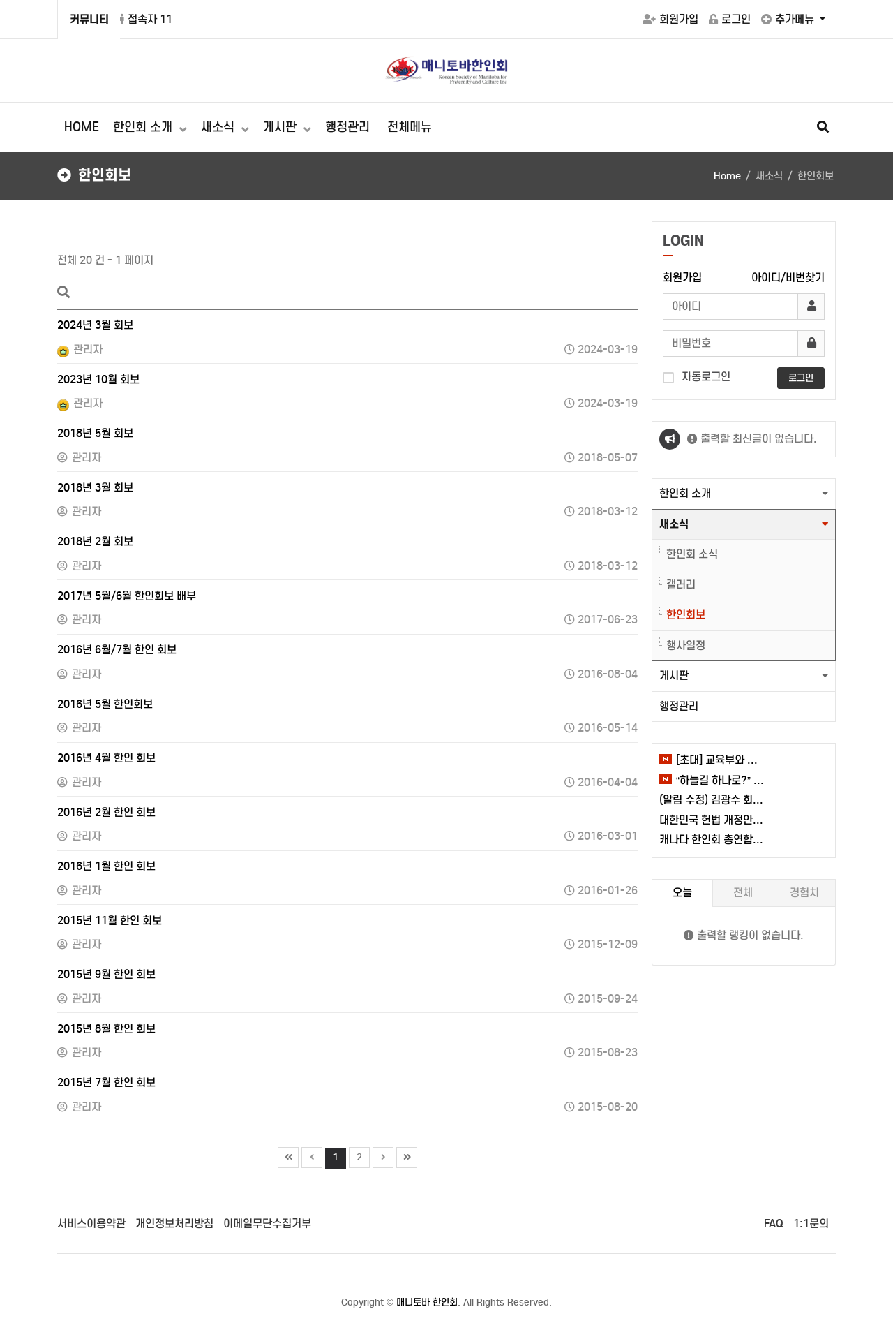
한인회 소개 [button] (685, 493)
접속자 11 (146, 19)
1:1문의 (811, 1223)
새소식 (219, 127)
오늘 (682, 892)
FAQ (773, 1223)
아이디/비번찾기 (788, 277)
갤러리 (681, 584)
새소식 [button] (674, 524)
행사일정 (685, 645)
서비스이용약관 (91, 1223)
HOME (81, 127)
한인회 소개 (144, 127)
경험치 (804, 892)
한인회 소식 (692, 554)
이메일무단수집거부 (267, 1223)
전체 (743, 892)
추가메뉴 (789, 19)
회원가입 (670, 19)
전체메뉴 (409, 127)
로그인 (730, 19)
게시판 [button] (674, 675)
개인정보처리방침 (174, 1223)
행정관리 (347, 127)
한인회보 (685, 614)
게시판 (281, 127)
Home (727, 176)
